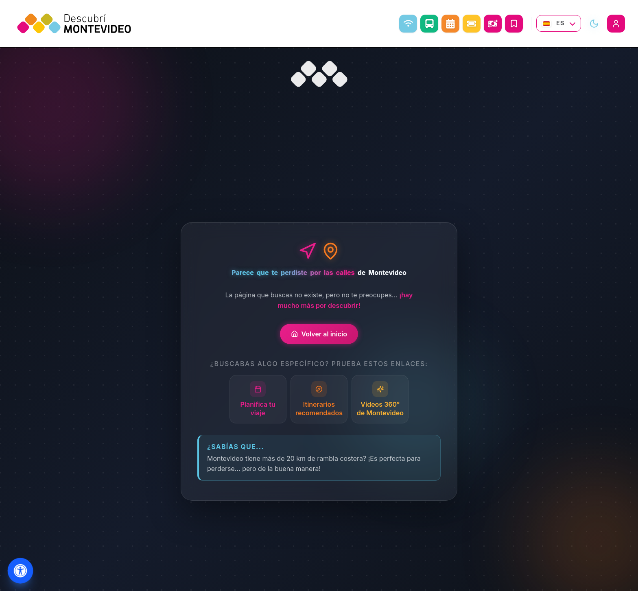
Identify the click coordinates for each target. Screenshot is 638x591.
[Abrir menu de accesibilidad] (20, 570)
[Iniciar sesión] (616, 24)
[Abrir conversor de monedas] (493, 24)
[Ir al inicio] (319, 74)
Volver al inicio (319, 334)
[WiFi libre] (408, 24)
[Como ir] (429, 24)
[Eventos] (472, 24)
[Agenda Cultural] (450, 24)
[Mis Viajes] (514, 24)
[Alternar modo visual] (594, 23)
